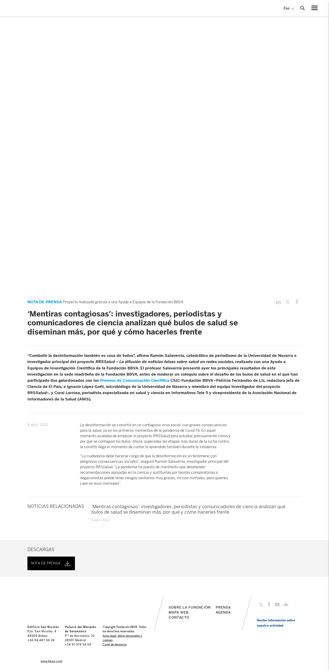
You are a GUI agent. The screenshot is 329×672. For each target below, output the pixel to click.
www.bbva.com (52, 661)
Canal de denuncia (115, 644)
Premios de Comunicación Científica (134, 380)
